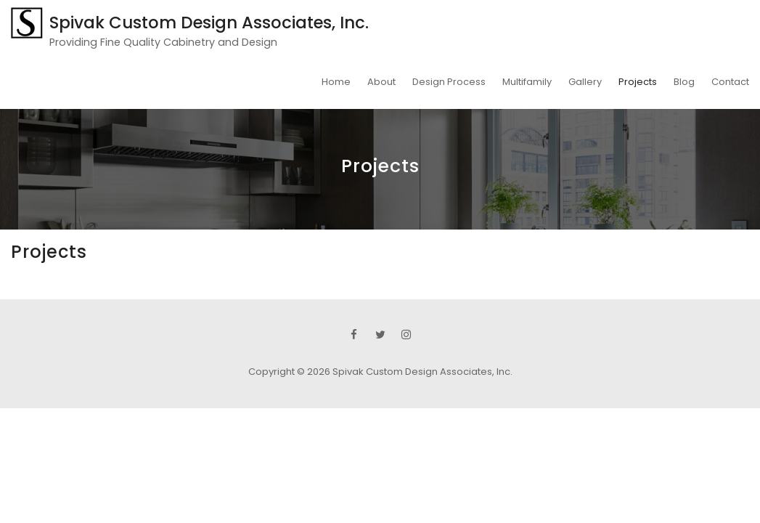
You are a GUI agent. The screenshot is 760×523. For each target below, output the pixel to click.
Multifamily (527, 82)
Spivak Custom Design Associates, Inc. (209, 22)
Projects (637, 82)
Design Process (449, 82)
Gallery (585, 82)
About (381, 82)
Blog (684, 82)
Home (336, 82)
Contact (730, 82)
